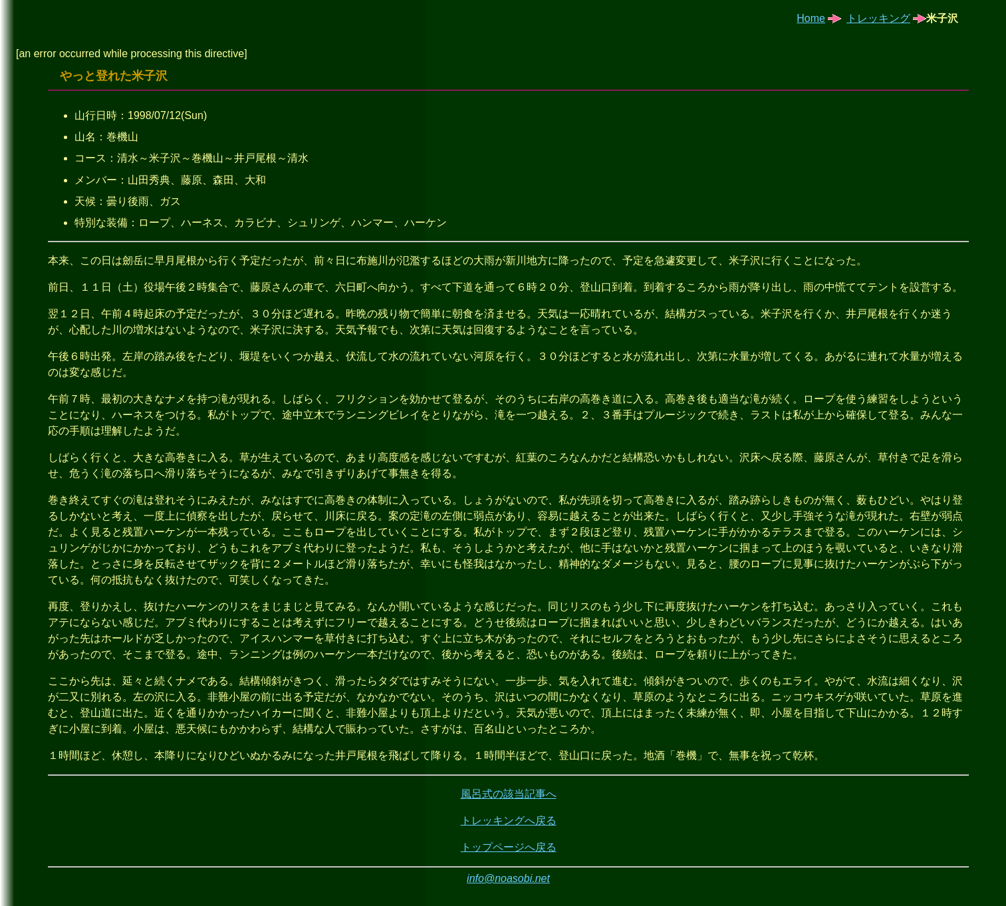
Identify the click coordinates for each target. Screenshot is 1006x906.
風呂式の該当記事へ (509, 794)
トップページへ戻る (509, 847)
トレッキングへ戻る (509, 820)
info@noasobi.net (508, 878)
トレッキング (878, 18)
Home (811, 18)
